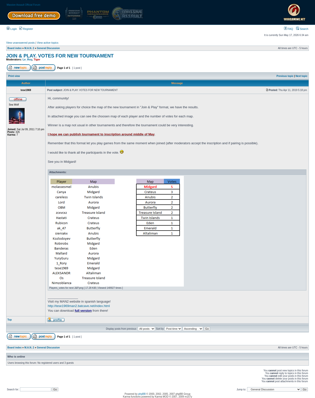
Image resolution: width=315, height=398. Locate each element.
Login (12, 28)
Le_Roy (27, 59)
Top (9, 319)
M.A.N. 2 (29, 48)
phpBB (142, 394)
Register (26, 28)
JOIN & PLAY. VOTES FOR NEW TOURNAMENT (60, 55)
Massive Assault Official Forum (23, 4)
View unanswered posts (20, 42)
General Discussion (48, 48)
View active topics (47, 42)
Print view (14, 76)
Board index (14, 48)
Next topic (301, 76)
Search (302, 28)
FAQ (288, 28)
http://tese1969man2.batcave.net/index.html (79, 306)
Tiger (37, 59)
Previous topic (285, 76)
